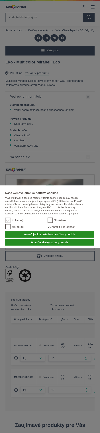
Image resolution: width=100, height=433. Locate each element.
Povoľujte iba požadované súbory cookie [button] (49, 234)
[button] (61, 226)
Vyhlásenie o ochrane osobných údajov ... (46, 213)
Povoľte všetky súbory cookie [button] (49, 242)
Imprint (74, 213)
